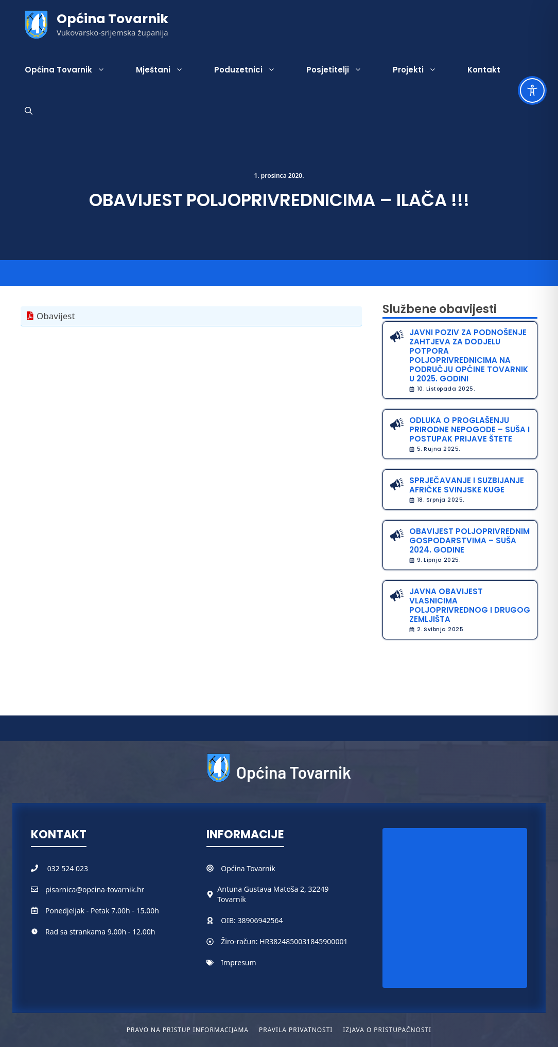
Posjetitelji (341, 69)
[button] (28, 111)
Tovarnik (261, 868)
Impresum (238, 962)
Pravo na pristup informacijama (188, 1029)
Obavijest (56, 316)
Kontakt (483, 69)
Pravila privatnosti (296, 1029)
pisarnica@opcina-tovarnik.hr (94, 889)
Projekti (422, 69)
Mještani (167, 69)
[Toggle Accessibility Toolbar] (532, 90)
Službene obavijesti (439, 309)
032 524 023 (67, 868)
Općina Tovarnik (112, 19)
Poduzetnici (252, 69)
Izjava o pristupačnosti (387, 1029)
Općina (234, 868)
